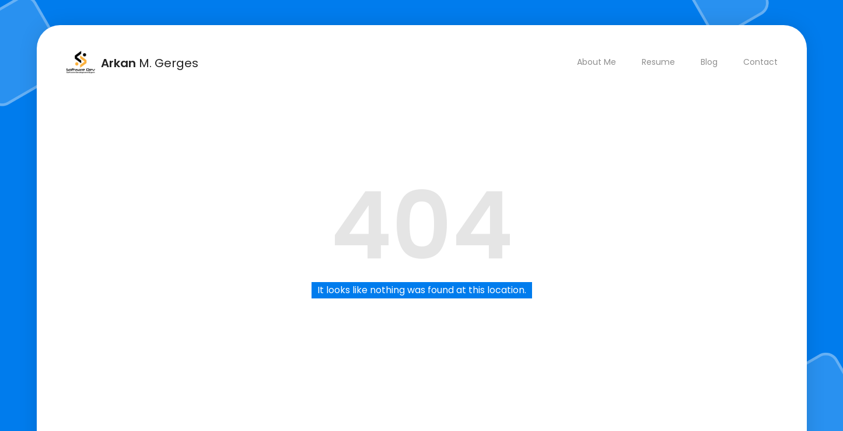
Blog (709, 62)
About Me (596, 62)
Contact (760, 62)
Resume (658, 62)
